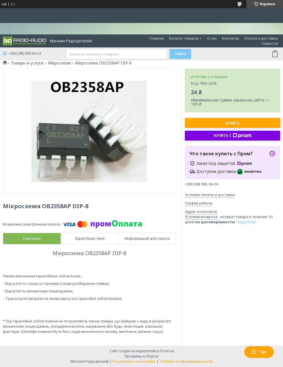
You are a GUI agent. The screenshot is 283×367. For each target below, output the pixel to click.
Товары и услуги (27, 63)
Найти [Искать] (180, 54)
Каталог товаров (184, 38)
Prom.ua (167, 350)
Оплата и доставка (261, 38)
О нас (212, 38)
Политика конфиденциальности (186, 361)
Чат (259, 352)
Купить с (233, 135)
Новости (270, 43)
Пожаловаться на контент (134, 361)
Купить (232, 123)
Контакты (230, 38)
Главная (157, 38)
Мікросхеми (59, 63)
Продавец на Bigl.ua (141, 356)
